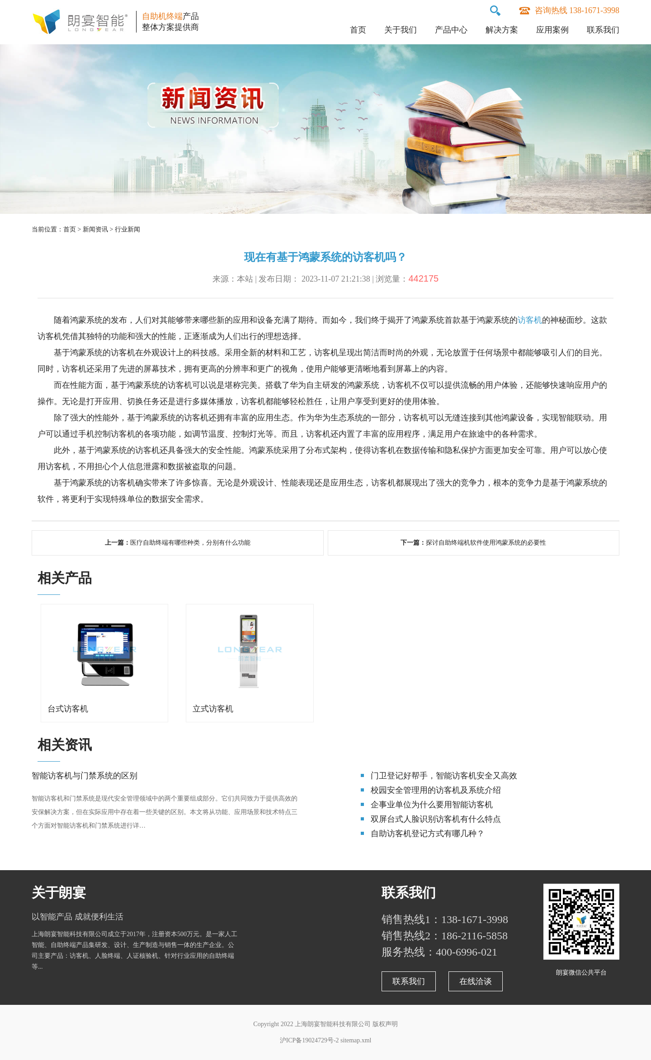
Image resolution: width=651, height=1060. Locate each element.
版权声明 (385, 1024)
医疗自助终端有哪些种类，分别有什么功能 (190, 542)
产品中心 (451, 29)
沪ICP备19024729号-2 (309, 1040)
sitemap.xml (356, 1040)
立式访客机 (213, 708)
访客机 (530, 320)
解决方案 (502, 29)
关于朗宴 (59, 892)
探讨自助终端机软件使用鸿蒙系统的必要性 (486, 542)
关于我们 (400, 29)
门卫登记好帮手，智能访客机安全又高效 (444, 775)
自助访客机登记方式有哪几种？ (428, 833)
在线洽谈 (475, 981)
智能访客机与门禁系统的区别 (84, 775)
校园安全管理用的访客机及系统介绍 (436, 790)
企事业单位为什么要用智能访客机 (432, 804)
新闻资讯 (95, 229)
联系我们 (603, 29)
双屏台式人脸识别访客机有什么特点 (436, 819)
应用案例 (552, 29)
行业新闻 (127, 229)
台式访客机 (67, 708)
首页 (358, 29)
